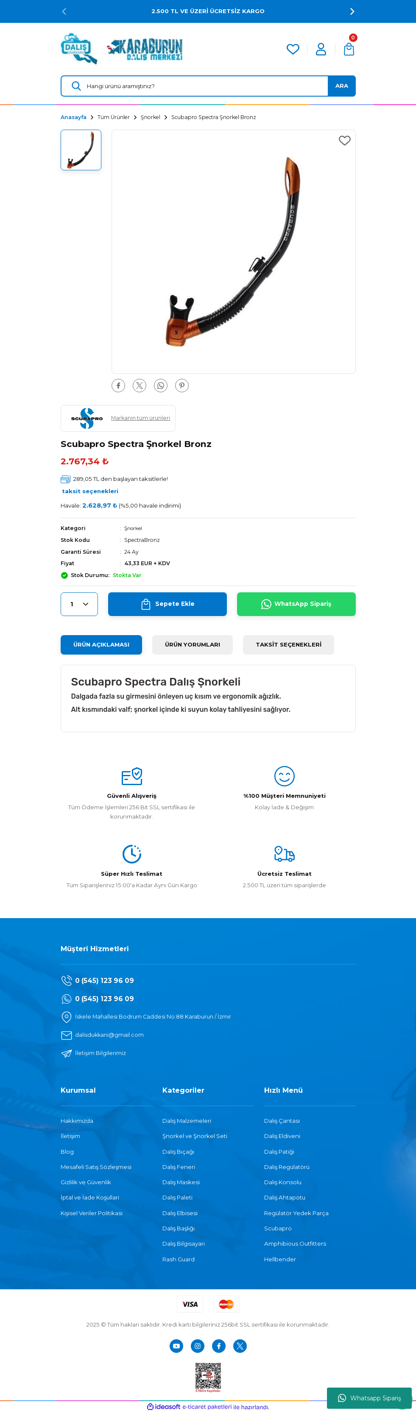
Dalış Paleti (177, 1197)
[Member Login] (321, 49)
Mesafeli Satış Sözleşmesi (96, 1166)
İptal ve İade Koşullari (90, 1197)
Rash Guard (178, 1258)
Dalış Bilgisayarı (183, 1243)
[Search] (208, 86)
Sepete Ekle (167, 604)
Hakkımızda (77, 1120)
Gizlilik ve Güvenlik (86, 1182)
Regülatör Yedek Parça (296, 1213)
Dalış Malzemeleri (186, 1120)
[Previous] (64, 11)
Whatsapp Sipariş (369, 1398)
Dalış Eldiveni (282, 1136)
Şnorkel (134, 528)
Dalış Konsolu (283, 1182)
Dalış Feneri (178, 1166)
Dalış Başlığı (178, 1228)
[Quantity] (79, 604)
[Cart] (349, 49)
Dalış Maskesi (181, 1182)
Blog (67, 1151)
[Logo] (122, 49)
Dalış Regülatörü (287, 1166)
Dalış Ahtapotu (284, 1197)
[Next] (352, 11)
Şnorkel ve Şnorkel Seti (194, 1136)
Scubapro (278, 1228)
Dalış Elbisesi (180, 1213)
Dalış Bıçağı (178, 1151)
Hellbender (280, 1258)
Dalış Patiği (279, 1151)
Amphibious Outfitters (295, 1243)
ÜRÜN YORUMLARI (192, 644)
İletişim (70, 1136)
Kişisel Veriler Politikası (92, 1213)
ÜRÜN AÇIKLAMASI (101, 644)
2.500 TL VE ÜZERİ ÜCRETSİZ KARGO (208, 11)
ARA (341, 85)
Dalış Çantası (282, 1120)
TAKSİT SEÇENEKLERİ (288, 644)
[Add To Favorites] (345, 141)
